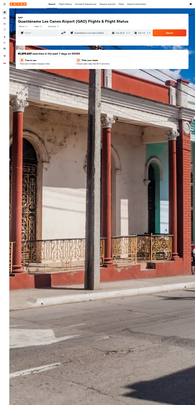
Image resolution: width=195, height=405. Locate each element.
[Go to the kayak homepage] (18, 4)
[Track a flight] (4, 42)
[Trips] (4, 56)
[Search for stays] (4, 18)
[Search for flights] (4, 12)
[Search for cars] (4, 23)
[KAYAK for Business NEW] (4, 48)
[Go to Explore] (4, 37)
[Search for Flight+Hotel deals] (4, 29)
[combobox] (23, 26)
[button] (5, 4)
